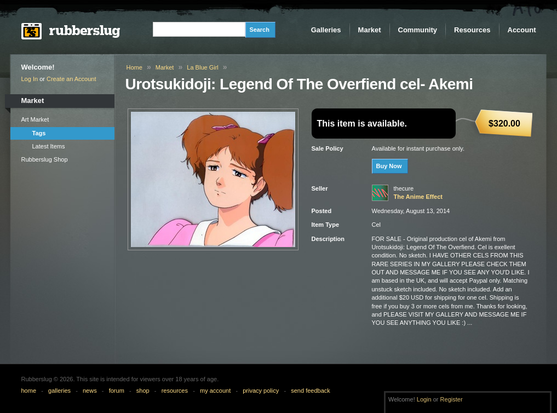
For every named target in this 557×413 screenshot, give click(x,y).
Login (424, 399)
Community (418, 30)
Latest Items (48, 146)
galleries (59, 390)
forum (116, 390)
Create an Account (71, 79)
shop (143, 390)
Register (451, 399)
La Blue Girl (202, 67)
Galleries (326, 30)
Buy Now (389, 166)
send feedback (310, 390)
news (90, 390)
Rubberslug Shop (44, 159)
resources (175, 390)
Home (134, 67)
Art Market (35, 119)
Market (369, 30)
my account (215, 390)
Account (522, 30)
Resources (472, 30)
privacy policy (261, 390)
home (29, 390)
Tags (39, 133)
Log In (29, 79)
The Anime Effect (418, 196)
